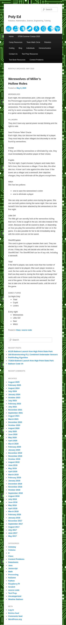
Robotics (47, 42)
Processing (13, 575)
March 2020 (13, 444)
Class (18, 330)
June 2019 (12, 465)
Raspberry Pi (14, 584)
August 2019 (13, 462)
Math (10, 571)
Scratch (11, 587)
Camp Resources (15, 42)
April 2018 (12, 508)
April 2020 (12, 440)
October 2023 (14, 397)
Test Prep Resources (30, 54)
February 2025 (14, 385)
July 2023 (12, 401)
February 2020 (14, 447)
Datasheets (13, 562)
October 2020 (14, 425)
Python (11, 581)
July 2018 (12, 499)
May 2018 (12, 505)
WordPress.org (15, 619)
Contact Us (13, 54)
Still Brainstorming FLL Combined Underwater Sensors (33, 354)
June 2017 (12, 533)
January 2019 (14, 481)
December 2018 (15, 484)
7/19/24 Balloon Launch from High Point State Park (31, 361)
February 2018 (14, 514)
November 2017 (15, 521)
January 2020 (14, 450)
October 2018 (14, 490)
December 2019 (15, 453)
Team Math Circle (33, 42)
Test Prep (12, 593)
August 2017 (13, 527)
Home (11, 36)
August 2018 (13, 496)
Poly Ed (14, 17)
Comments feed (15, 616)
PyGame (12, 578)
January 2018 (14, 518)
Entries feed (13, 613)
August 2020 (13, 428)
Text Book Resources (17, 60)
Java (10, 565)
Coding (11, 48)
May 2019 (12, 468)
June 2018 (12, 502)
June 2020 (12, 434)
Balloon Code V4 (15, 364)
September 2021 (15, 413)
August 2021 (13, 416)
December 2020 (15, 422)
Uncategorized (14, 596)
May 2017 (12, 536)
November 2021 (15, 410)
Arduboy (12, 547)
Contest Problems (36, 60)
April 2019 (12, 471)
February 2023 (14, 404)
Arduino (12, 550)
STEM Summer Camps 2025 (29, 36)
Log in (11, 610)
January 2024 (14, 394)
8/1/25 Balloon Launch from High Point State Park (30, 351)
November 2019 (15, 456)
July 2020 (12, 431)
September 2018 (15, 493)
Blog (20, 48)
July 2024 (12, 391)
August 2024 (13, 388)
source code (27, 330)
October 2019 (14, 459)
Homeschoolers (45, 48)
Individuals (30, 48)
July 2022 (12, 407)
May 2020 (12, 437)
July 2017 (12, 530)
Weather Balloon (15, 599)
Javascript (13, 568)
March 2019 (13, 474)
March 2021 (13, 419)
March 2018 (13, 511)
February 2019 (14, 478)
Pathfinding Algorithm (18, 357)
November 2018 (15, 487)
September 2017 (15, 524)
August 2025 (13, 382)
